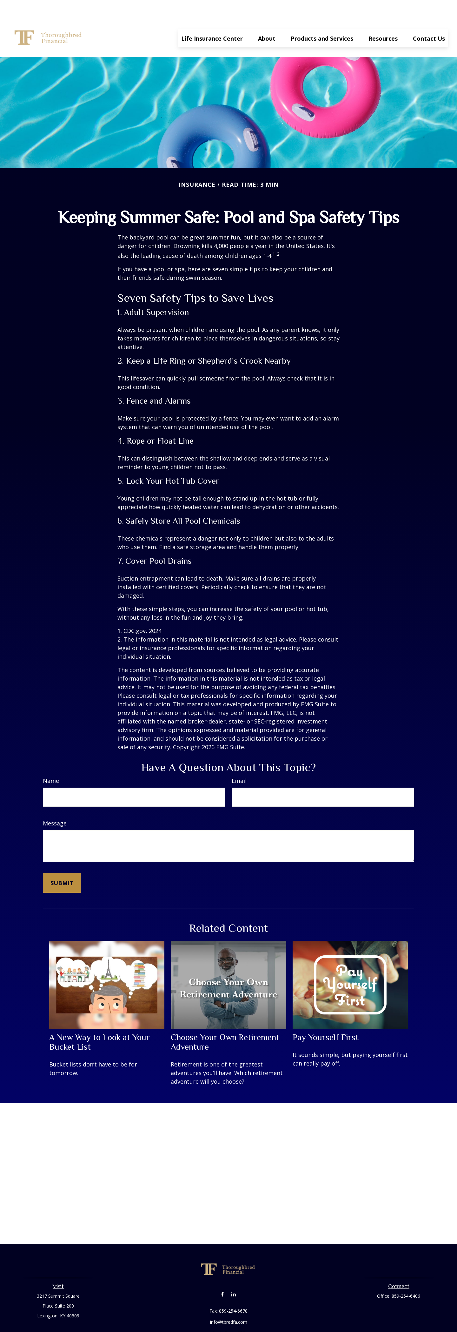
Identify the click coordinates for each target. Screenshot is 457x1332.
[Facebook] (222, 1275)
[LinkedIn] (233, 1275)
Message (55, 804)
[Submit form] (62, 864)
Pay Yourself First (326, 1018)
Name (51, 761)
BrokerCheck (294, 1325)
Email (239, 761)
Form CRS (235, 1314)
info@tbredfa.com (228, 1303)
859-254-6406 (406, 1277)
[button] (212, 19)
